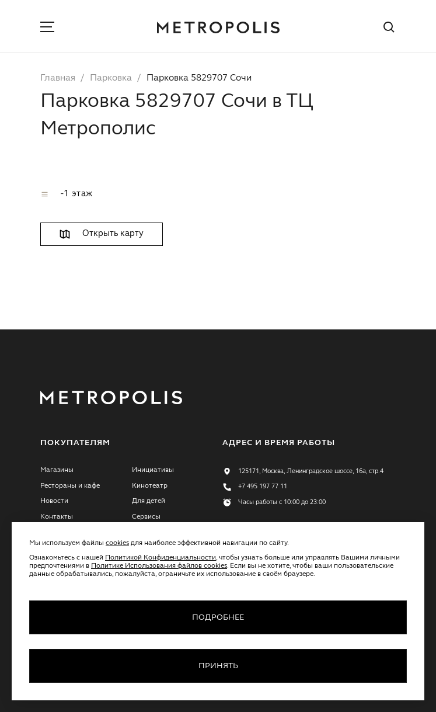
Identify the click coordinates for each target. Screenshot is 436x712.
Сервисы (146, 516)
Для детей (148, 501)
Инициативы (153, 470)
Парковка (111, 78)
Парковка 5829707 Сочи (199, 78)
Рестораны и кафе (70, 485)
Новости (54, 501)
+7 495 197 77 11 (262, 487)
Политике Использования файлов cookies (159, 565)
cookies (117, 543)
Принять (218, 666)
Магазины (57, 470)
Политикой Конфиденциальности (160, 557)
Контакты (56, 516)
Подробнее (218, 617)
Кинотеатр (150, 485)
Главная (57, 78)
